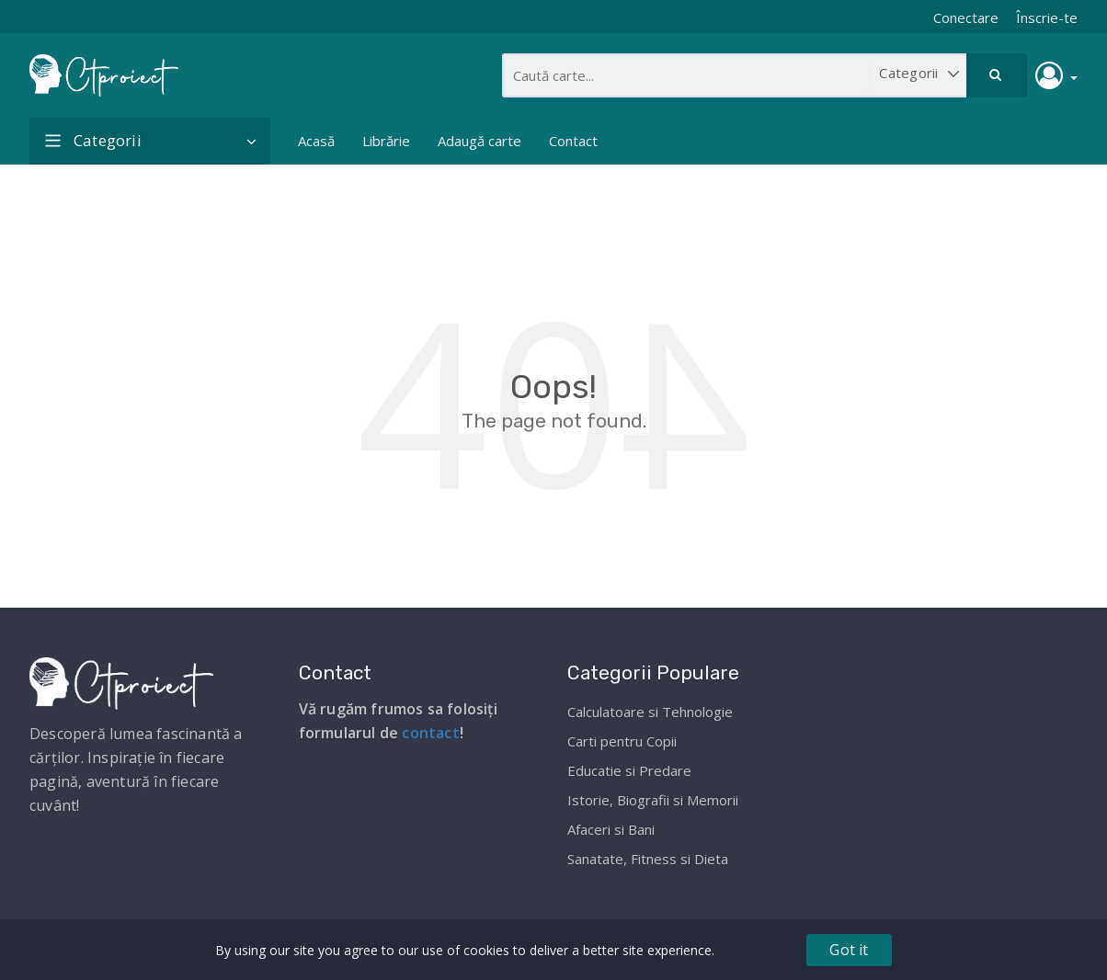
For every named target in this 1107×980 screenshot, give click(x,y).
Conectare (966, 17)
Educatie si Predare (629, 770)
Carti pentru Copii (622, 741)
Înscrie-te (1047, 17)
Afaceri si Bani (611, 829)
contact (430, 733)
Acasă (316, 140)
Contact (573, 140)
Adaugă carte (479, 140)
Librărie (386, 140)
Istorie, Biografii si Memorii (652, 800)
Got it (848, 950)
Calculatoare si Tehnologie (650, 711)
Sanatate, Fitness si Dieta (647, 858)
